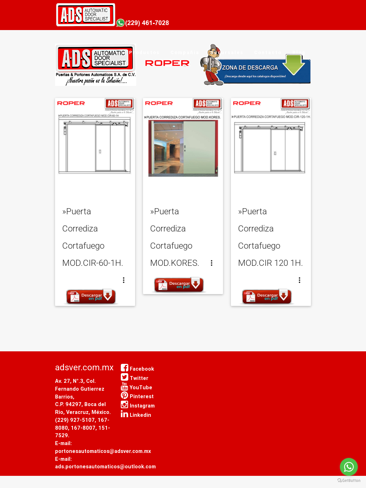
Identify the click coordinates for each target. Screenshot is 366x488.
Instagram (138, 405)
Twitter (134, 378)
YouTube (136, 387)
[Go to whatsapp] (349, 467)
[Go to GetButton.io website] (348, 480)
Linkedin (136, 414)
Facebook (137, 368)
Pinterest (137, 396)
